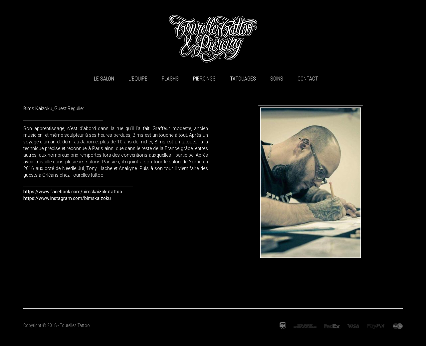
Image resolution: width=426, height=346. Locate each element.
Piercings (204, 79)
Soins (276, 79)
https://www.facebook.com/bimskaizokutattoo (72, 191)
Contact (308, 79)
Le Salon (104, 79)
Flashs (170, 79)
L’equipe (137, 79)
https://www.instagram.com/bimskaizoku (67, 198)
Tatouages (243, 79)
